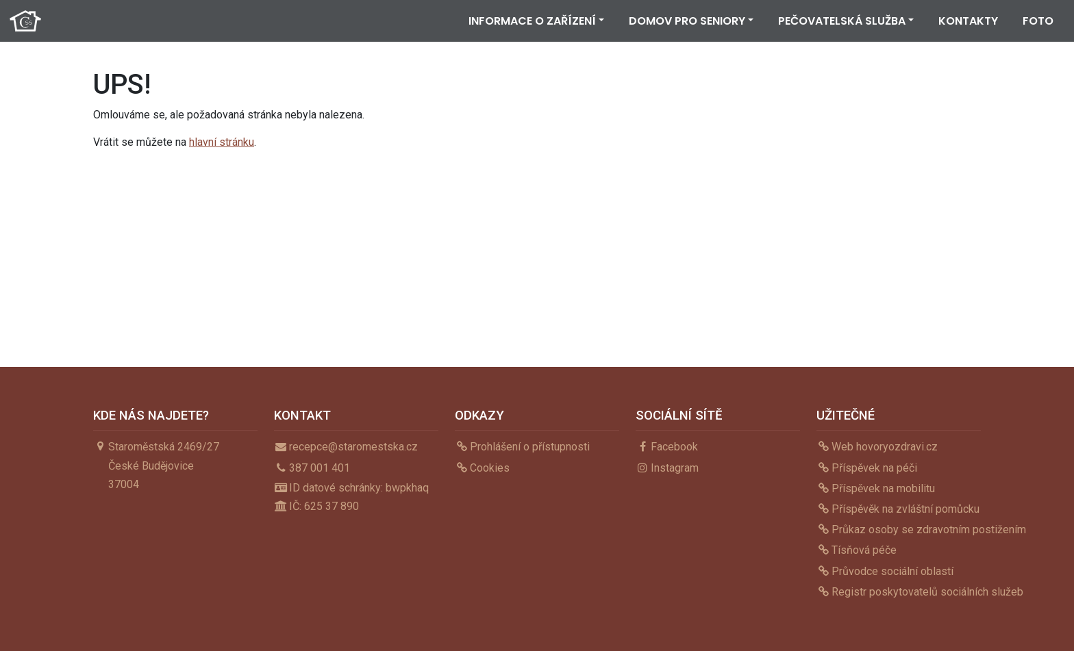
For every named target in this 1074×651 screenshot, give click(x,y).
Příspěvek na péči (874, 467)
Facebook (674, 446)
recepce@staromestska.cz (353, 446)
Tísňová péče (864, 550)
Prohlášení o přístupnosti (530, 446)
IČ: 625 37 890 (324, 506)
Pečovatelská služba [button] (842, 21)
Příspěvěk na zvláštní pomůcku (905, 508)
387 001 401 (319, 467)
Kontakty (968, 21)
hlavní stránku (221, 142)
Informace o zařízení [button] (532, 21)
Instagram (675, 467)
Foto (1038, 21)
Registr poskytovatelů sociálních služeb (927, 591)
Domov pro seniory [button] (687, 21)
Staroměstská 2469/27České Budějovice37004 (163, 465)
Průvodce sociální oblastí (892, 571)
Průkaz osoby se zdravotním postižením (929, 529)
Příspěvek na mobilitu (883, 488)
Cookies (490, 467)
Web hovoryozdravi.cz (885, 446)
